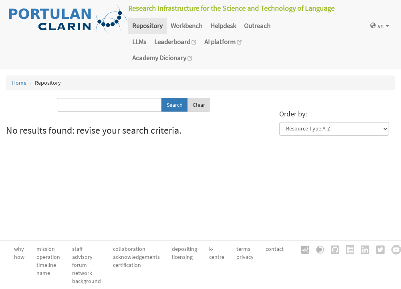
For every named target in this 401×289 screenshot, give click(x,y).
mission (45, 248)
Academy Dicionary (162, 57)
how (19, 257)
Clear (199, 104)
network (82, 273)
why (19, 248)
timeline (46, 265)
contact (275, 248)
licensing (182, 257)
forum (79, 265)
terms (243, 248)
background (86, 281)
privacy (245, 257)
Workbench (186, 25)
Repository (147, 25)
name (43, 273)
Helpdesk (223, 25)
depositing (184, 248)
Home (19, 82)
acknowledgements (136, 257)
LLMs (139, 41)
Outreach (257, 25)
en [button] (379, 25)
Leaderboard (175, 41)
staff (77, 248)
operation (48, 257)
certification (127, 265)
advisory (82, 257)
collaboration (129, 248)
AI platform (223, 41)
